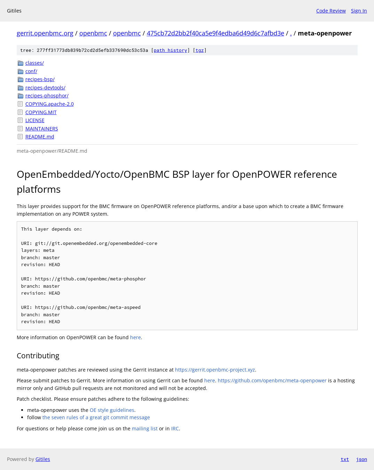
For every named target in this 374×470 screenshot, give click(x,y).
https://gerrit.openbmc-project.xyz (215, 369)
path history (170, 50)
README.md (39, 136)
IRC (175, 428)
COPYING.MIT (41, 112)
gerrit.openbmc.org (45, 33)
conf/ (31, 71)
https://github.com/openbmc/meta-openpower (272, 380)
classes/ (34, 62)
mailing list (145, 428)
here (135, 337)
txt (345, 459)
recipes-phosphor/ (47, 95)
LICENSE (35, 120)
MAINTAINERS (41, 128)
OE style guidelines (112, 410)
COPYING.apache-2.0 (49, 104)
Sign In (359, 10)
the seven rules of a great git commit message (96, 417)
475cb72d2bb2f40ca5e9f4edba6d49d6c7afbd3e (215, 33)
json (361, 459)
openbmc (93, 33)
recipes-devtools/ (45, 87)
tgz (200, 50)
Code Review (331, 10)
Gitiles (42, 459)
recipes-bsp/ (40, 79)
